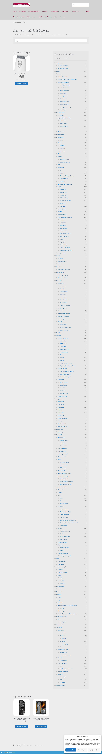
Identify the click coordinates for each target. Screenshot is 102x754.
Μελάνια (60, 528)
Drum (61, 498)
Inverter (60, 589)
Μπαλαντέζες (63, 203)
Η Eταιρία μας (22, 11)
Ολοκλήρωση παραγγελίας (51, 16)
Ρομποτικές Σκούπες (65, 305)
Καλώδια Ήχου (63, 195)
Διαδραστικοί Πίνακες (63, 456)
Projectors (62, 443)
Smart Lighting (63, 291)
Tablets (60, 129)
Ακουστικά (62, 641)
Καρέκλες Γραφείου (63, 418)
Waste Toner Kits (64, 503)
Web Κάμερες (63, 231)
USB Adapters (63, 228)
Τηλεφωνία (59, 627)
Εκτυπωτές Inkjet (64, 514)
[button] (99, 736)
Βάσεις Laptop (63, 123)
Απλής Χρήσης (63, 652)
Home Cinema (61, 437)
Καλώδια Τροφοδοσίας (65, 200)
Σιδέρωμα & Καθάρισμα (64, 313)
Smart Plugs (63, 294)
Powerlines (62, 390)
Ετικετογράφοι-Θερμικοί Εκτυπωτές (69, 523)
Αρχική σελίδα (18, 22)
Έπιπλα (58, 558)
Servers (58, 255)
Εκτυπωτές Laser (64, 517)
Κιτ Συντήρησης (64, 534)
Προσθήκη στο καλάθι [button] (21, 83)
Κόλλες (60, 421)
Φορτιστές (62, 682)
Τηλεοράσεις (59, 624)
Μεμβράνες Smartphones (66, 669)
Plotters (60, 492)
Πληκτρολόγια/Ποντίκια (66, 250)
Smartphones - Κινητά (63, 649)
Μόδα (59, 575)
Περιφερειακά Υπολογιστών (65, 217)
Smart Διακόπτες (64, 299)
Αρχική (15, 11)
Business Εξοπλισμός (63, 338)
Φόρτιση (60, 674)
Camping (60, 569)
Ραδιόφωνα (63, 467)
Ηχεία (61, 239)
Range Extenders (64, 393)
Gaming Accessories (63, 76)
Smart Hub (62, 288)
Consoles (60, 74)
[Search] (80, 5)
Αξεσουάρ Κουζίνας (63, 275)
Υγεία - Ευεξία (61, 319)
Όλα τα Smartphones (65, 655)
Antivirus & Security (64, 159)
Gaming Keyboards (64, 90)
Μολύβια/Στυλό (62, 423)
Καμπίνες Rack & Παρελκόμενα (67, 366)
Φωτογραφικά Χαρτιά (65, 556)
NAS (61, 170)
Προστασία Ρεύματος (61, 616)
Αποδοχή (71, 750)
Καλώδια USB (63, 192)
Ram (59, 154)
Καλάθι (40, 16)
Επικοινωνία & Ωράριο (33, 11)
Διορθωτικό (61, 415)
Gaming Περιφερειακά (63, 82)
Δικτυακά (58, 335)
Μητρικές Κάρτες (62, 214)
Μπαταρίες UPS (62, 622)
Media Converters (64, 349)
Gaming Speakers (64, 104)
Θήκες (61, 666)
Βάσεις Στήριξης (64, 644)
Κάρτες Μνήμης (64, 178)
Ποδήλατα (62, 583)
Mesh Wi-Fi (62, 388)
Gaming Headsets (64, 87)
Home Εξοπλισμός (62, 368)
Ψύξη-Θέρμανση (62, 322)
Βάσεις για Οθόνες (64, 236)
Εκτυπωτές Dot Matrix (65, 512)
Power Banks (63, 677)
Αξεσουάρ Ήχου (62, 451)
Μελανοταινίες (63, 539)
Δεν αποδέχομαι (82, 750)
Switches (62, 360)
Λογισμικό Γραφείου (65, 162)
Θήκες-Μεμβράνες (62, 663)
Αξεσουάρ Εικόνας (62, 448)
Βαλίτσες (60, 432)
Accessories (63, 120)
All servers (60, 258)
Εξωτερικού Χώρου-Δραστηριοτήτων (67, 605)
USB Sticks (62, 173)
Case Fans (62, 148)
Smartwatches (63, 660)
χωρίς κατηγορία (60, 685)
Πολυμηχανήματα (62, 542)
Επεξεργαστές (61, 181)
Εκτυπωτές (61, 506)
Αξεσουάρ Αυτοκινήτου (64, 269)
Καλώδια (60, 187)
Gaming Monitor (64, 98)
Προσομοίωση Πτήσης (65, 107)
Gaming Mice (63, 93)
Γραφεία (60, 410)
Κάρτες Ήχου (63, 242)
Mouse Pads (63, 225)
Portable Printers (64, 509)
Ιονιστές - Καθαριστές (65, 327)
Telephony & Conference (66, 363)
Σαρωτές (60, 545)
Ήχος (59, 459)
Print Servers (63, 355)
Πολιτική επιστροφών (18, 16)
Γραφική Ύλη (61, 412)
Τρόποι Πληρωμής (54, 11)
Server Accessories (62, 261)
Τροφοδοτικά (61, 131)
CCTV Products (63, 344)
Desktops (60, 142)
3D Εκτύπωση (59, 63)
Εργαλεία (60, 310)
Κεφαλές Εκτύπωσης (65, 531)
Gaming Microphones (65, 96)
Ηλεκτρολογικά (60, 586)
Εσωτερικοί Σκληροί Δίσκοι (65, 184)
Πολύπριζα (62, 206)
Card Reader (63, 222)
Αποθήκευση (61, 167)
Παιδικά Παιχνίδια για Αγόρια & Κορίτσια (68, 613)
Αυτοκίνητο (59, 266)
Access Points (63, 385)
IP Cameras (61, 379)
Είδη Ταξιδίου (59, 429)
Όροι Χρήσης (65, 11)
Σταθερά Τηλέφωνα (63, 671)
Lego (59, 600)
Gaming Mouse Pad (64, 101)
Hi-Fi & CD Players (64, 462)
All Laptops (61, 115)
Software (60, 156)
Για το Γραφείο (61, 561)
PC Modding (61, 145)
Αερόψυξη (62, 151)
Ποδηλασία (61, 580)
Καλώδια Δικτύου (62, 396)
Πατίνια (62, 608)
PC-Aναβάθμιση (60, 137)
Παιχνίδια (58, 594)
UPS (59, 619)
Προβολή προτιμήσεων (94, 750)
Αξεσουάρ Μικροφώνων (64, 454)
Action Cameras (64, 478)
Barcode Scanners (64, 547)
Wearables (60, 657)
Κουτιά (60, 211)
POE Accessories (64, 352)
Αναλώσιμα (61, 407)
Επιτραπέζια (61, 611)
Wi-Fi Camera (63, 302)
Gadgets (64, 638)
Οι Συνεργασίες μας (31, 16)
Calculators (61, 404)
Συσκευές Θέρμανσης (65, 330)
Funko (59, 597)
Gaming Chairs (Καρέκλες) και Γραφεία (67, 79)
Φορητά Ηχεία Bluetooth (64, 473)
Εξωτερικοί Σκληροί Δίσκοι (66, 176)
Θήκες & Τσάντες (64, 126)
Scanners (62, 550)
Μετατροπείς (63, 244)
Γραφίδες (58, 332)
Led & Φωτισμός (60, 134)
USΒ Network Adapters (65, 377)
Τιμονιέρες (62, 109)
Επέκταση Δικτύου (62, 382)
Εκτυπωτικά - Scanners (62, 487)
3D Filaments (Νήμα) (63, 65)
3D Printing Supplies (63, 68)
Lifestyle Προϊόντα (62, 572)
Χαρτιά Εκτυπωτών (63, 426)
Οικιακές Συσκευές (62, 277)
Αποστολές (44, 11)
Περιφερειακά (63, 525)
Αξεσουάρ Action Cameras (66, 481)
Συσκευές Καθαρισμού (63, 316)
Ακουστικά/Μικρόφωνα (65, 233)
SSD (59, 164)
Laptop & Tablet (60, 112)
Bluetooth (62, 635)
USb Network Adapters (65, 374)
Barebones (60, 140)
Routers (62, 357)
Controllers (63, 346)
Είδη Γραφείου (59, 399)
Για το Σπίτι (59, 280)
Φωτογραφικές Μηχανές (64, 476)
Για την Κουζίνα (60, 272)
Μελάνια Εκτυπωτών (65, 536)
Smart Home (61, 283)
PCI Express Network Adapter (67, 371)
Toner (59, 495)
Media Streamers (64, 440)
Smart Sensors (63, 297)
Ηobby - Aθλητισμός (61, 567)
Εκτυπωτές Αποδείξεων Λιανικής (68, 520)
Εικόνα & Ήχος (59, 434)
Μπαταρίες (59, 591)
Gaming (58, 71)
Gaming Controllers (65, 85)
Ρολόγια (62, 578)
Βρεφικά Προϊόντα (62, 308)
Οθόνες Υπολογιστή (65, 247)
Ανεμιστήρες (63, 324)
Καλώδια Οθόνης (64, 198)
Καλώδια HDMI (61, 470)
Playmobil (60, 602)
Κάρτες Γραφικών (62, 209)
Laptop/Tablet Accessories (64, 118)
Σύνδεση (62, 16)
